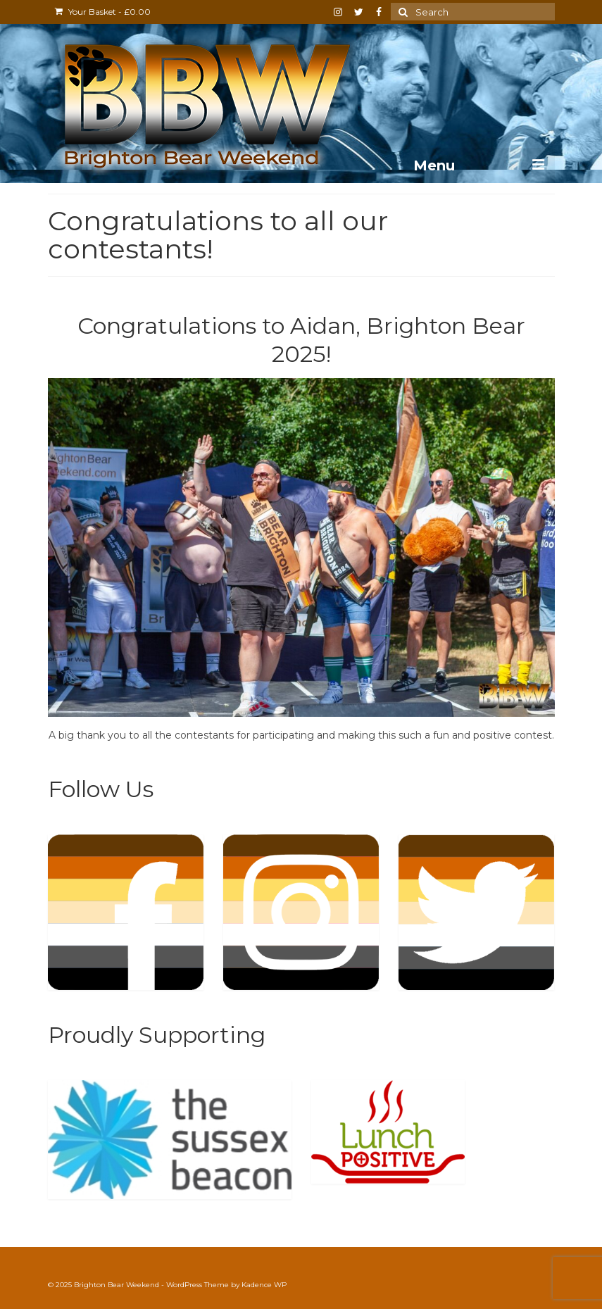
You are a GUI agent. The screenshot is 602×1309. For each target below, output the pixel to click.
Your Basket (103, 11)
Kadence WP (264, 1284)
